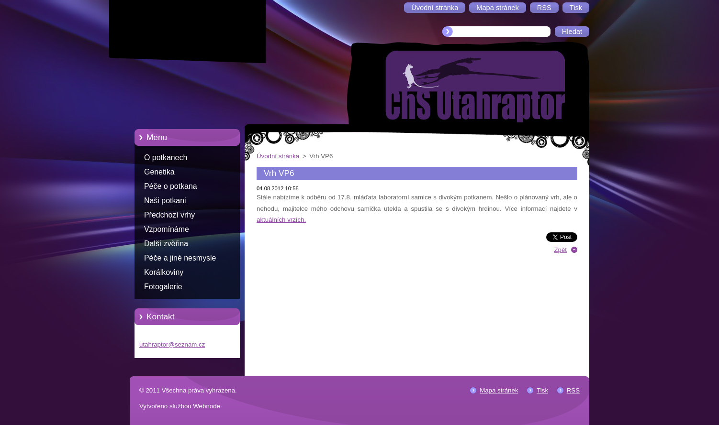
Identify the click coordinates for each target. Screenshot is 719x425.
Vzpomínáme (166, 229)
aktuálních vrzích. (281, 219)
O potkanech (165, 157)
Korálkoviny (163, 272)
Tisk (542, 390)
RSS (573, 390)
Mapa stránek (499, 390)
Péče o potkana (170, 186)
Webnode (206, 406)
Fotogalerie (163, 287)
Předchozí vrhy (169, 215)
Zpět (560, 249)
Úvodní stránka (278, 156)
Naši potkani (165, 200)
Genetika (159, 172)
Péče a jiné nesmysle (180, 258)
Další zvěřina (166, 244)
